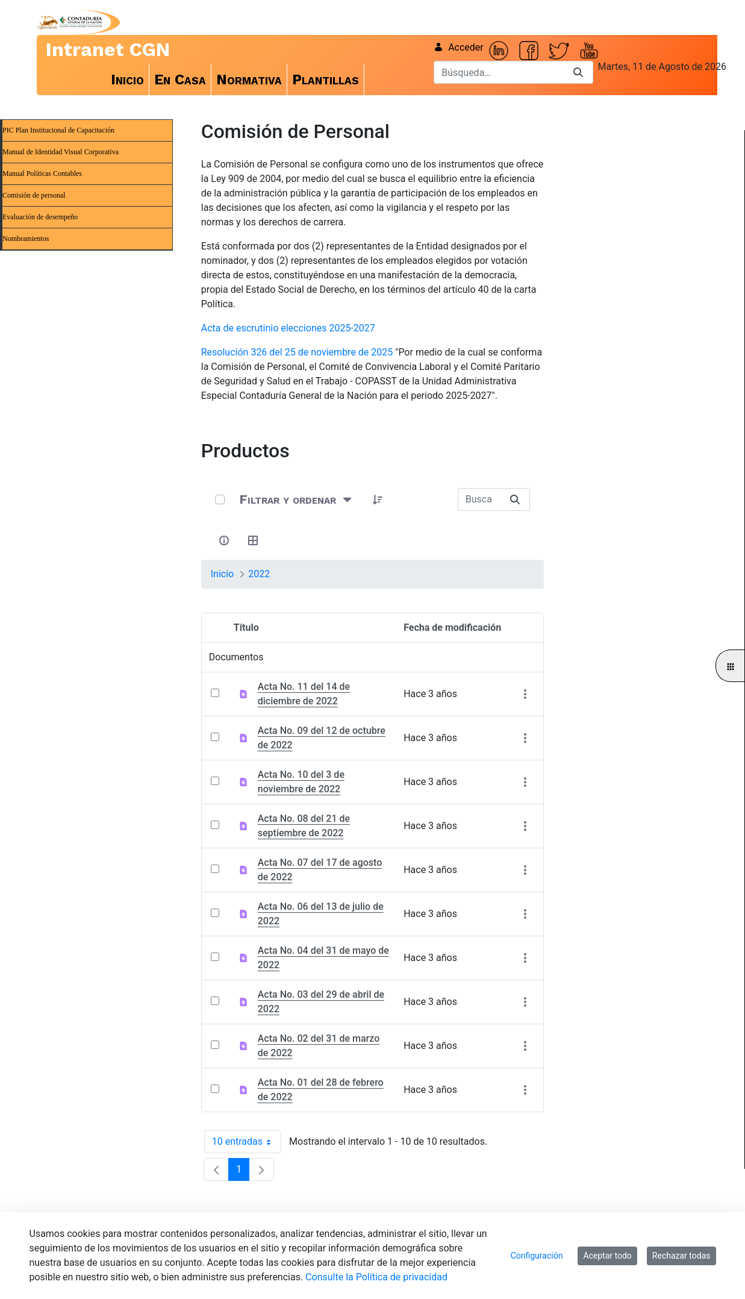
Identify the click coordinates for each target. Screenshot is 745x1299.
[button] (378, 499)
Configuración (537, 1255)
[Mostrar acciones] (525, 694)
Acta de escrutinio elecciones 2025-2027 (288, 328)
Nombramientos (25, 238)
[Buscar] (499, 72)
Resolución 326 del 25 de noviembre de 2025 (297, 352)
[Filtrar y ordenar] (296, 499)
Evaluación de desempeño (40, 217)
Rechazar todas (681, 1255)
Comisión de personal (34, 195)
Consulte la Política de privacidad (376, 1277)
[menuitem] (127, 79)
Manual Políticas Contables (42, 173)
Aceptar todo (607, 1255)
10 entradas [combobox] (246, 1141)
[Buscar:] (479, 499)
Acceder (459, 47)
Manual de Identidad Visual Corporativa (60, 152)
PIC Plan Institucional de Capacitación (58, 130)
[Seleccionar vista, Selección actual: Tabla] (253, 540)
